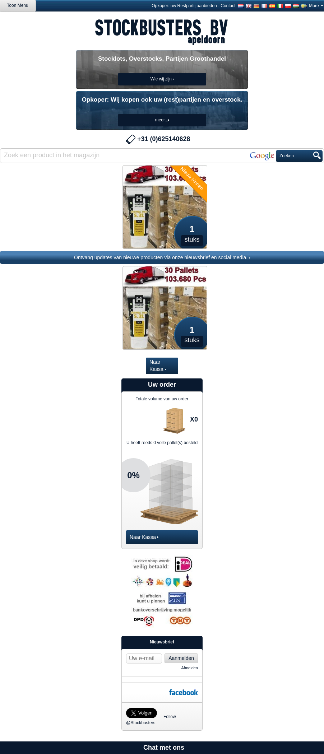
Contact (228, 5)
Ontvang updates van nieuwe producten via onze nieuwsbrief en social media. (162, 257)
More (316, 5)
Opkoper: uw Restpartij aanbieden (184, 5)
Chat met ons (163, 747)
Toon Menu (17, 5)
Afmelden (189, 668)
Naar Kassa (157, 365)
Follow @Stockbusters (147, 710)
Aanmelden (181, 658)
